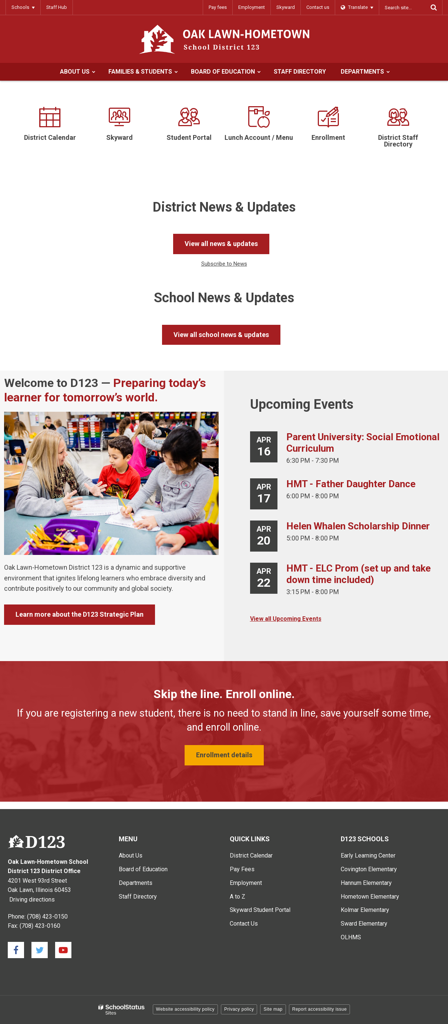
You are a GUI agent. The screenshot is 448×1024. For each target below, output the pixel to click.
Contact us (317, 7)
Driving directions (32, 899)
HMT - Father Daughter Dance (350, 483)
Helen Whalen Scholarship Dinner (358, 526)
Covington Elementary (369, 869)
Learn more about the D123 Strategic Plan (80, 614)
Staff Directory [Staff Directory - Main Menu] (138, 896)
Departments (135, 882)
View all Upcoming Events (285, 618)
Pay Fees (242, 869)
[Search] (433, 7)
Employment (251, 7)
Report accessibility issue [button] (319, 1009)
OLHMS (351, 937)
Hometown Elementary (370, 896)
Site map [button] (272, 1009)
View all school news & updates (221, 334)
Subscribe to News (224, 263)
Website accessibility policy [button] (185, 1009)
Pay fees (218, 7)
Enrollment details (224, 755)
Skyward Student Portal (260, 909)
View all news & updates (221, 243)
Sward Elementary (364, 923)
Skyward (285, 7)
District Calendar (251, 855)
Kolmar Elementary (365, 909)
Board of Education (143, 869)
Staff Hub (56, 7)
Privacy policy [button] (239, 1009)
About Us (130, 855)
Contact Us (244, 923)
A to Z (237, 896)
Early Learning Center (368, 855)
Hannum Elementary (366, 882)
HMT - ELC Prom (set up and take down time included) (358, 574)
